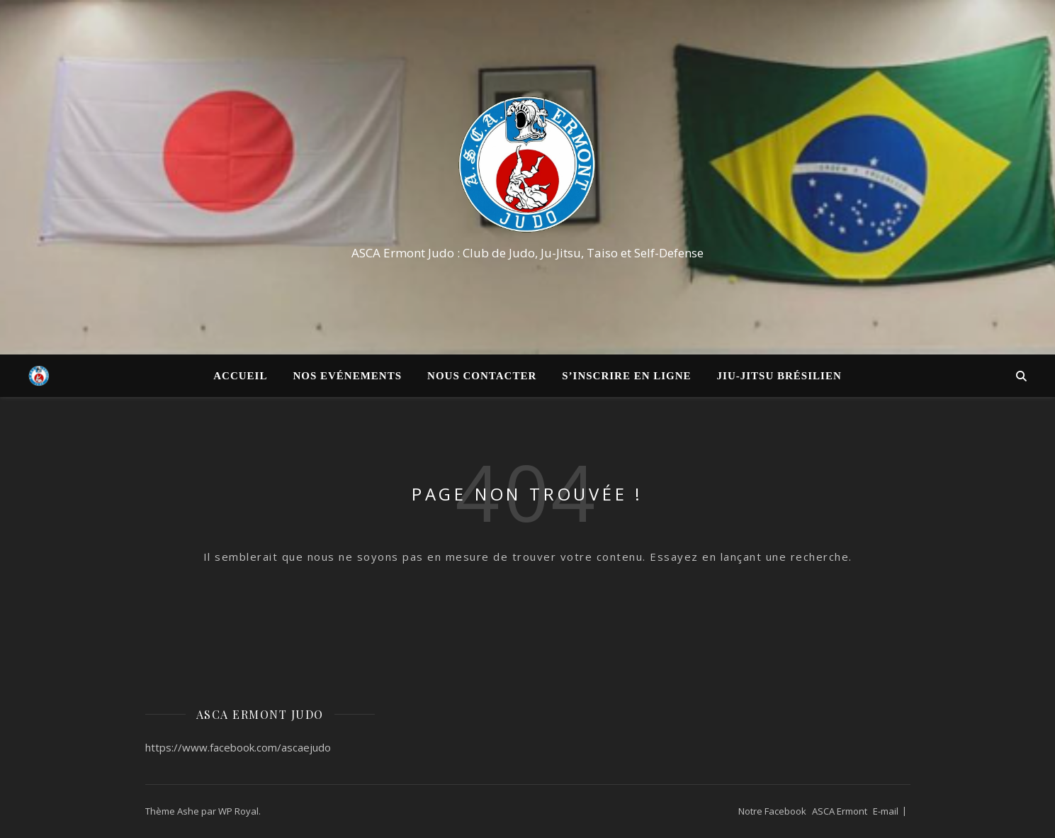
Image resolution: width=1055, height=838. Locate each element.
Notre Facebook (772, 811)
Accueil (240, 375)
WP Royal (238, 811)
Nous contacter (481, 375)
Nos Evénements (347, 375)
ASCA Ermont (839, 811)
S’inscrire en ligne (626, 375)
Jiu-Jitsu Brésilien (779, 375)
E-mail (885, 811)
